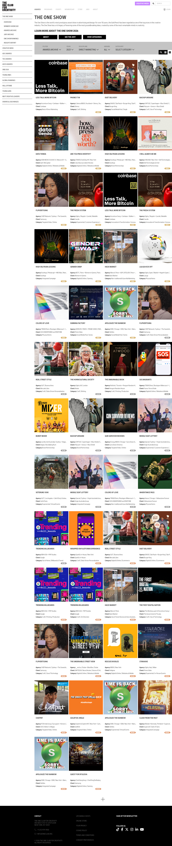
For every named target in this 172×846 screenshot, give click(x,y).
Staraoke (143, 662)
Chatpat (39, 718)
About (95, 9)
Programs (48, 9)
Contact (37, 816)
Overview (7, 22)
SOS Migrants (145, 380)
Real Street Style (43, 380)
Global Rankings (8, 80)
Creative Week (7, 48)
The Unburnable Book (114, 380)
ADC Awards (7, 53)
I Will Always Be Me (147, 154)
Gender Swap (76, 267)
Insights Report (10, 43)
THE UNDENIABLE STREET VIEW (82, 662)
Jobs (87, 9)
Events (58, 9)
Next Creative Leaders (11, 96)
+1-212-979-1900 (43, 830)
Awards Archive (10, 30)
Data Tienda (41, 154)
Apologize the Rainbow (115, 323)
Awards (37, 9)
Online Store (81, 821)
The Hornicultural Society (82, 380)
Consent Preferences (85, 840)
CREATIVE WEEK (142, 4)
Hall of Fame (7, 86)
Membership (69, 9)
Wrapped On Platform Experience (85, 549)
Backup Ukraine (146, 98)
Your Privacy (81, 826)
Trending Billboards (45, 549)
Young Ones (6, 75)
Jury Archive (9, 34)
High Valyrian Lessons (115, 154)
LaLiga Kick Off (146, 267)
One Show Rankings (11, 39)
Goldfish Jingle (77, 718)
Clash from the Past (148, 718)
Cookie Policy (81, 830)
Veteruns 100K (42, 493)
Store (80, 9)
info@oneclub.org (44, 834)
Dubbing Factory (77, 323)
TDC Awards (7, 59)
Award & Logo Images (10, 102)
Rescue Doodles (112, 662)
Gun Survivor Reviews (115, 436)
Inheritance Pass (146, 493)
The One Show (7, 16)
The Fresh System (78, 210)
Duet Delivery (111, 98)
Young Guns (6, 91)
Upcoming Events (83, 816)
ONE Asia (5, 69)
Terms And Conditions (85, 835)
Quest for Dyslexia (78, 774)
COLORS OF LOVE (42, 323)
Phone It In (75, 98)
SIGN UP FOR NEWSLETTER (126, 816)
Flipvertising (42, 210)
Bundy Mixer (41, 436)
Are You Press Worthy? (80, 154)
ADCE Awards (7, 64)
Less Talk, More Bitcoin (46, 98)
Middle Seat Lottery (148, 436)
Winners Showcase (11, 26)
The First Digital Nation (149, 605)
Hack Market (110, 267)
